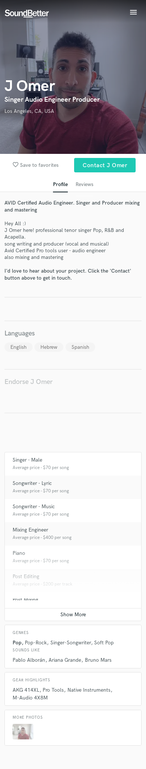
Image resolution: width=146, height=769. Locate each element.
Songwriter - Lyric (32, 483)
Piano (19, 553)
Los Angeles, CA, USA (29, 111)
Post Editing (26, 576)
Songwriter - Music (34, 506)
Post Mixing (25, 600)
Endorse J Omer (28, 382)
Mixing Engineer (30, 530)
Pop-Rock (36, 643)
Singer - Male (27, 460)
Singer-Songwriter (70, 643)
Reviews (84, 184)
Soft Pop (104, 643)
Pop (17, 643)
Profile (60, 184)
